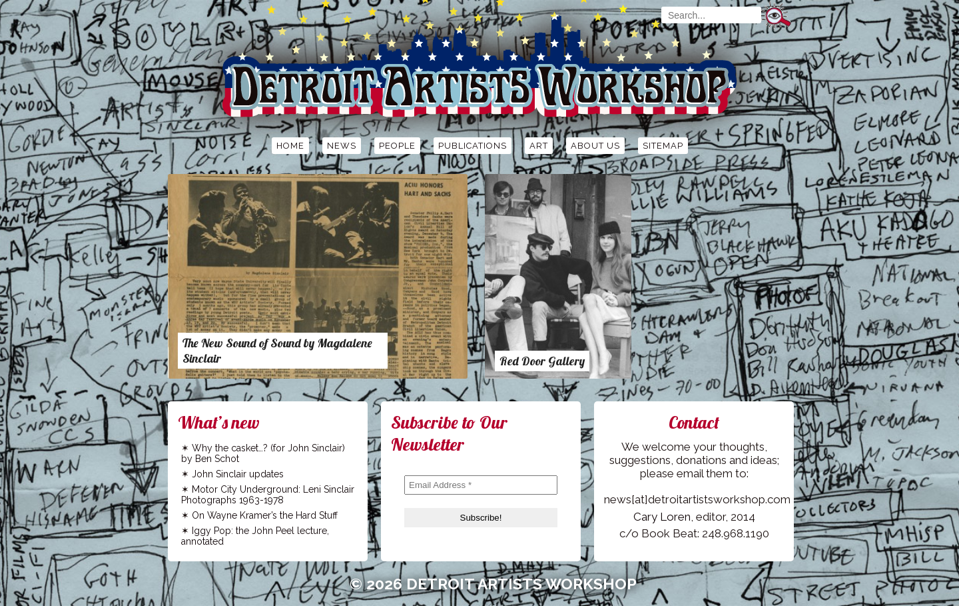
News (341, 146)
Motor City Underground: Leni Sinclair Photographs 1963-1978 (267, 494)
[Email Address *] (480, 485)
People (397, 146)
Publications (472, 146)
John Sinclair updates (238, 474)
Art (538, 146)
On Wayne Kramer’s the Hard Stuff (265, 515)
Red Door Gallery (542, 361)
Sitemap (663, 146)
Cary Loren (662, 516)
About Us (595, 146)
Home (290, 146)
